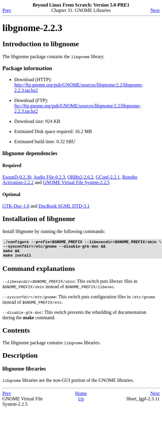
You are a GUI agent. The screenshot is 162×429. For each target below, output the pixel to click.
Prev (6, 10)
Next (155, 10)
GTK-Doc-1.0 (15, 206)
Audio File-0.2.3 (49, 177)
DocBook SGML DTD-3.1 (63, 206)
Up (81, 402)
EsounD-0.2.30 (16, 177)
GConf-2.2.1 (108, 177)
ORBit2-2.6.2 (80, 177)
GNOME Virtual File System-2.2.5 (76, 182)
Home (81, 396)
